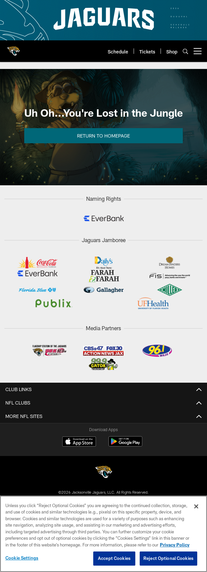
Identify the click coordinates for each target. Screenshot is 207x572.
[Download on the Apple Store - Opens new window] (79, 442)
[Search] (185, 51)
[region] (103, 534)
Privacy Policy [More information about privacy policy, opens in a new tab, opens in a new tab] (174, 544)
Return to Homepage (103, 136)
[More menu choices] (198, 51)
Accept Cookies (114, 558)
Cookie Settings (21, 558)
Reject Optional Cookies (168, 558)
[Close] (196, 506)
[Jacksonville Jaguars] (103, 473)
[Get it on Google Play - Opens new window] (125, 444)
